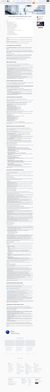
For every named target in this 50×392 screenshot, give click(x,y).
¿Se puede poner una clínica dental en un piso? (12, 34)
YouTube (29, 381)
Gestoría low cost (10, 370)
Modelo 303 (26, 364)
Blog (10, 4)
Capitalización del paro (9, 292)
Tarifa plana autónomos (19, 364)
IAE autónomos (35, 367)
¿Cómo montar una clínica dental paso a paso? (12, 27)
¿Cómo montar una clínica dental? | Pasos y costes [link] (20, 4)
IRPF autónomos (27, 373)
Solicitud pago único (10, 371)
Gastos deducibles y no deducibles (20, 366)
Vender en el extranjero (36, 366)
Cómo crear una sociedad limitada (20, 370)
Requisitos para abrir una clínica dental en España (12, 25)
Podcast (29, 385)
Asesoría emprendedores (11, 369)
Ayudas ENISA (8, 295)
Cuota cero (18, 368)
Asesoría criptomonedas (10, 368)
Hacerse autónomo (13, 4)
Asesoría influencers (10, 367)
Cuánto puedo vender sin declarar (37, 369)
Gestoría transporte (10, 366)
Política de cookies (24, 382)
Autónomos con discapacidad (20, 371)
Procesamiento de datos (24, 381)
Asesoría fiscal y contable (11, 364)
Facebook (29, 382)
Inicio (8, 4)
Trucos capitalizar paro (19, 369)
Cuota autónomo (18, 365)
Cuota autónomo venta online (37, 372)
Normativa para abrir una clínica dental (12, 26)
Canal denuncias (23, 383)
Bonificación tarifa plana (36, 364)
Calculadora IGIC (18, 372)
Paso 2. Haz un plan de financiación (11, 29)
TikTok (29, 383)
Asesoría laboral (10, 365)
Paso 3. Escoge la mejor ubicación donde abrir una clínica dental (15, 30)
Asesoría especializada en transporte (38, 368)
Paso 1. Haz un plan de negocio (11, 28)
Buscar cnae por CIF (36, 365)
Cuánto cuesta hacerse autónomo (20, 367)
